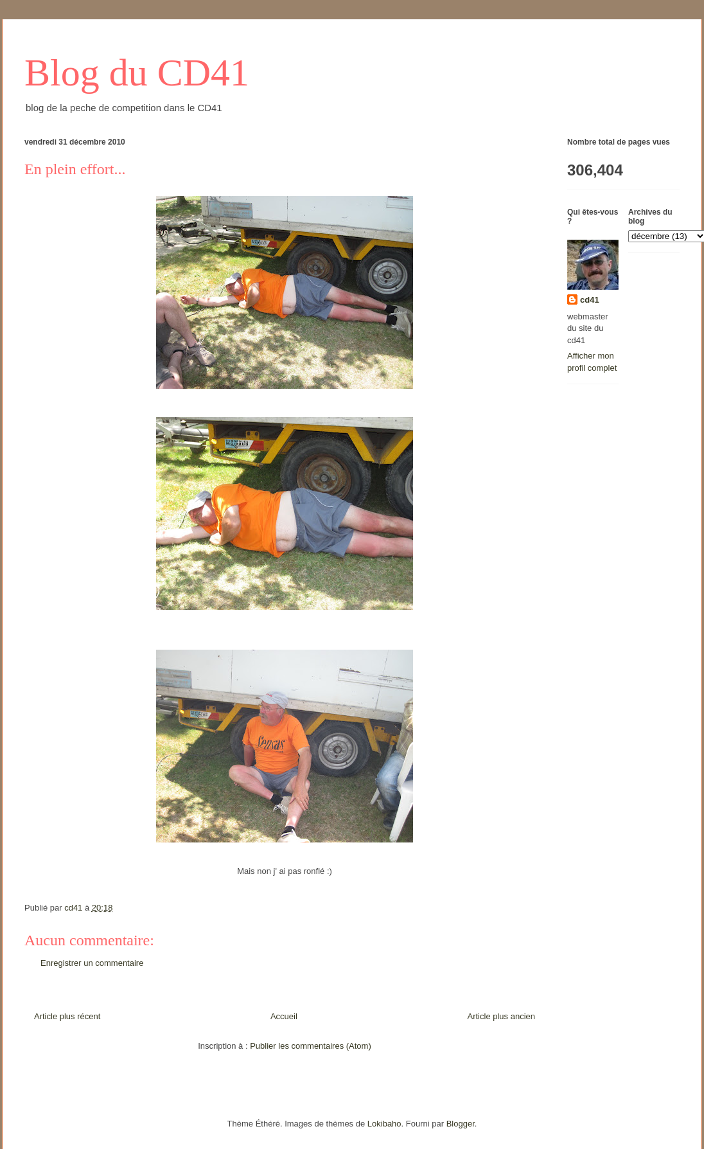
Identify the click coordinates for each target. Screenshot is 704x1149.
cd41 (589, 300)
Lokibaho (384, 1123)
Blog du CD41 (136, 72)
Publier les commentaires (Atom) (310, 1046)
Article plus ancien (502, 1016)
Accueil (283, 1016)
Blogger (460, 1123)
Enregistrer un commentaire (91, 963)
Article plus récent (67, 1016)
